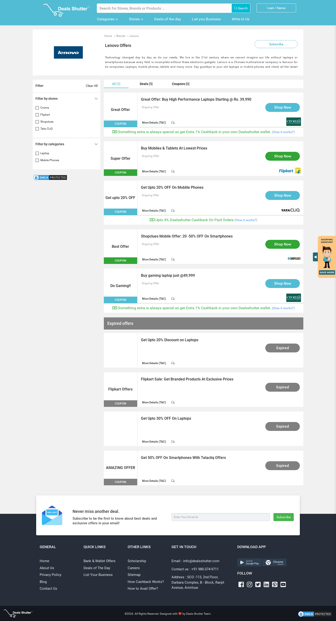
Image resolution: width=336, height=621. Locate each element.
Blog (43, 582)
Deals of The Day (97, 568)
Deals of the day (167, 19)
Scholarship (137, 561)
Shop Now (282, 107)
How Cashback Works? (146, 582)
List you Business (206, 19)
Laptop (44, 153)
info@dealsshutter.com (201, 561)
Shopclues (46, 121)
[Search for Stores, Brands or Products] (164, 8)
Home (44, 561)
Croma (44, 107)
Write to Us (240, 19)
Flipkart (45, 114)
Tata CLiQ (46, 128)
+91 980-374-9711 (205, 569)
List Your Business (98, 575)
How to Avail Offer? (143, 588)
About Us (47, 568)
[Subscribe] (221, 517)
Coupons (180, 84)
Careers (134, 568)
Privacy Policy (50, 575)
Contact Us (48, 588)
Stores (136, 19)
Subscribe (276, 44)
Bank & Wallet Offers (100, 561)
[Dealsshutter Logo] (66, 10)
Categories (107, 19)
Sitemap (134, 575)
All (116, 84)
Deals (146, 84)
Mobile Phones (49, 160)
